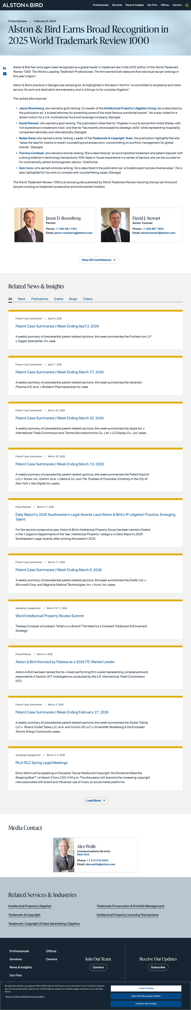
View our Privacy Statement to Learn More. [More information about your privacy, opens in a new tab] (25, 997)
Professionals (101, 5)
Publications (39, 299)
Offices (165, 5)
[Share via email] (5, 74)
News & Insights (135, 5)
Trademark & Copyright (24, 914)
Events (58, 299)
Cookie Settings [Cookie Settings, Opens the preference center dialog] (146, 988)
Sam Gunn (26, 168)
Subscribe (158, 967)
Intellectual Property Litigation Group (130, 108)
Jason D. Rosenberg (63, 218)
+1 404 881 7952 (153, 229)
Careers (177, 5)
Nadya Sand (27, 138)
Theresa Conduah (31, 153)
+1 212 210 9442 (97, 860)
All (10, 299)
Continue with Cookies (146, 1004)
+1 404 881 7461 (66, 229)
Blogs (73, 299)
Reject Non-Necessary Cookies (146, 996)
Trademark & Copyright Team (113, 138)
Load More (93, 800)
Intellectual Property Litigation (29, 906)
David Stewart (29, 123)
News (21, 299)
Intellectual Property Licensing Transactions (128, 914)
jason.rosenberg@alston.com (73, 233)
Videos (87, 299)
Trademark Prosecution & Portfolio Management (130, 906)
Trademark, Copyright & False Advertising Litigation (44, 923)
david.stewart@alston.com (158, 233)
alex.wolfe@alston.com (100, 864)
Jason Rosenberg (31, 108)
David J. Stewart (146, 218)
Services (117, 5)
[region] (95, 996)
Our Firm (152, 5)
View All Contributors (96, 260)
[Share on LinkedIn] (5, 68)
